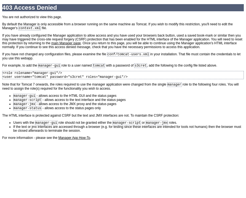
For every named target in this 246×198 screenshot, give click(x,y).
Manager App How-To (74, 144)
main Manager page (66, 44)
